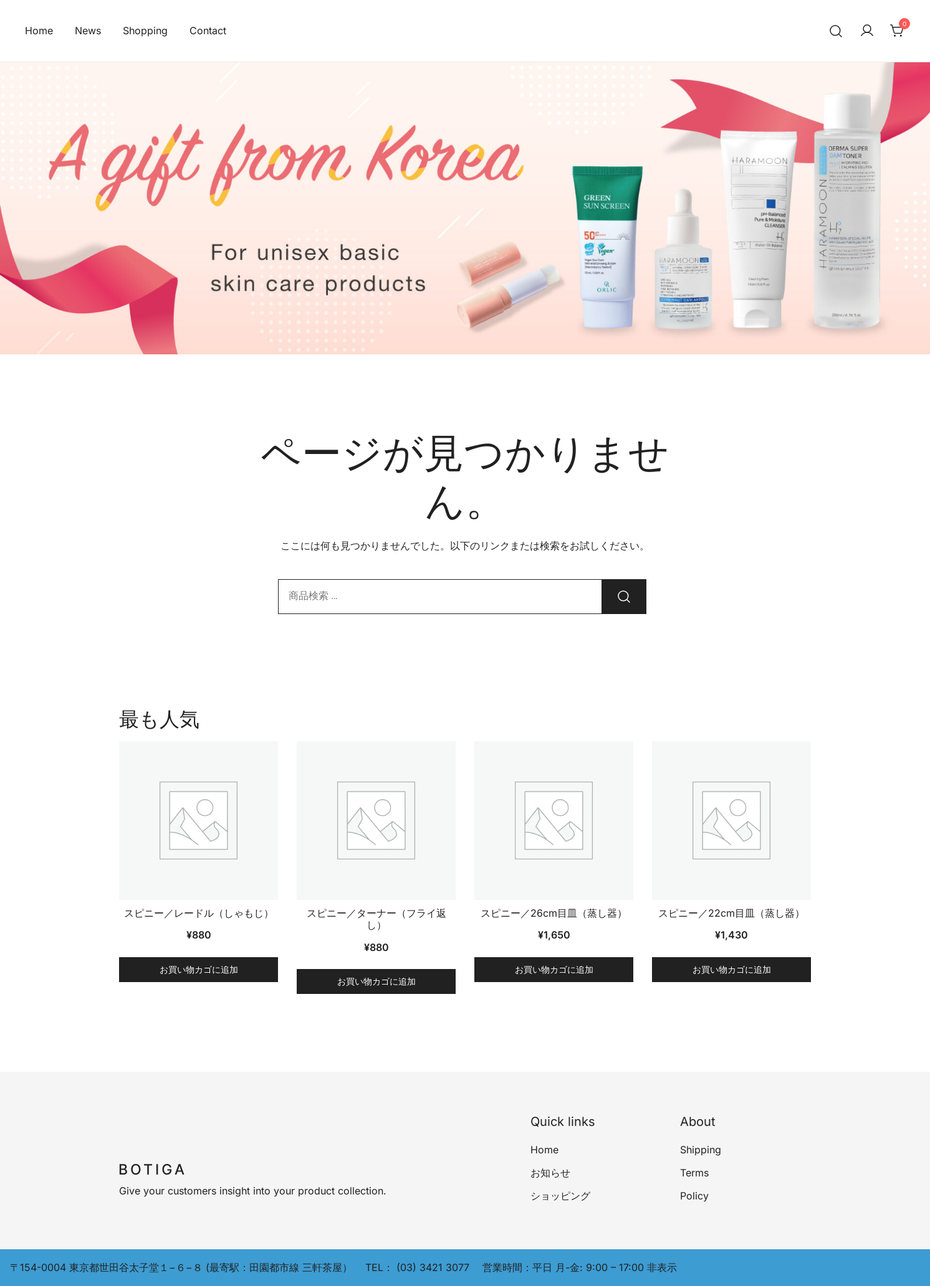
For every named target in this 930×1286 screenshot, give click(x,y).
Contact (207, 30)
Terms (694, 1172)
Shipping (700, 1149)
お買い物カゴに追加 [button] (199, 969)
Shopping (145, 30)
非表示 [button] (662, 1267)
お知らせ (550, 1172)
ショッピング (560, 1195)
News (88, 30)
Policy (694, 1195)
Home (39, 30)
